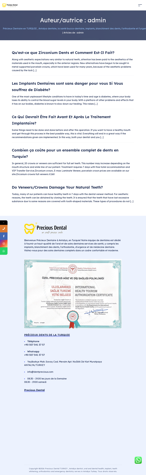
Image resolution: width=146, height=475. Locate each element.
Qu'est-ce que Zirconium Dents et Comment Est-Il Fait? (63, 52)
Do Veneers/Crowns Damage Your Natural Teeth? (57, 187)
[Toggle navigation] (140, 5)
